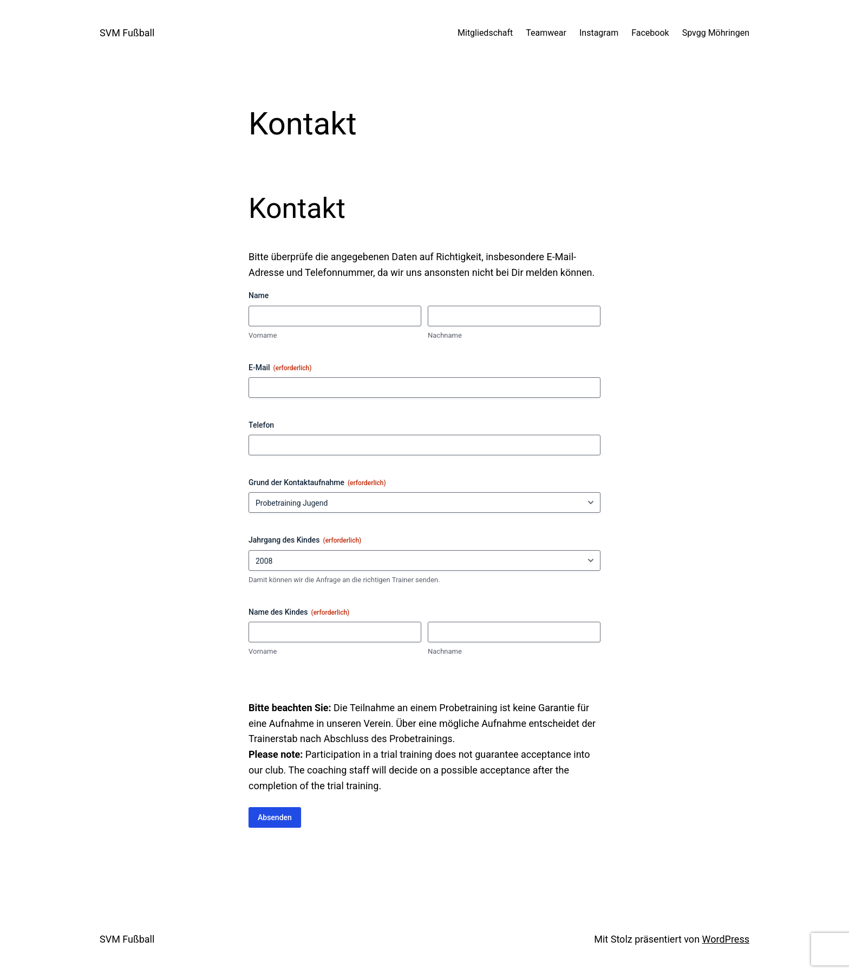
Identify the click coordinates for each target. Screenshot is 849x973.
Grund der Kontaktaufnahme (317, 483)
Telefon (261, 425)
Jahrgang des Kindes (305, 540)
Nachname (445, 335)
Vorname (263, 335)
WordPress (725, 939)
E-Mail (280, 368)
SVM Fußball (127, 32)
